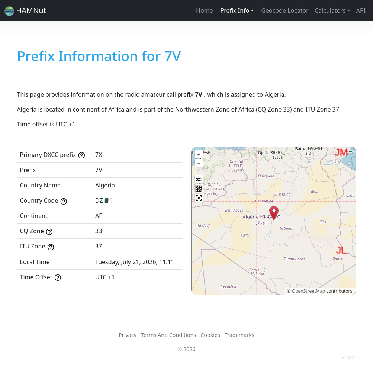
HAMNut (25, 10)
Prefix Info (235, 10)
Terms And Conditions (168, 334)
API (361, 10)
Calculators (330, 10)
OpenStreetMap (308, 291)
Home (204, 10)
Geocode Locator (285, 10)
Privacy (127, 334)
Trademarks (239, 334)
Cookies (210, 334)
